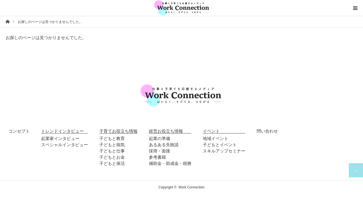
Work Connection (191, 187)
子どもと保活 (112, 163)
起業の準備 (159, 138)
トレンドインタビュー (62, 131)
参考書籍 (157, 157)
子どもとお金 (112, 157)
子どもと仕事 (112, 150)
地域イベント (215, 138)
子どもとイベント (220, 144)
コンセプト (19, 131)
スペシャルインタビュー (64, 144)
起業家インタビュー (60, 138)
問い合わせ (267, 131)
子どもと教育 (112, 138)
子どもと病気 (112, 144)
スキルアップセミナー (224, 150)
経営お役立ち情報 (166, 131)
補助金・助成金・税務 (170, 163)
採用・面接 (159, 150)
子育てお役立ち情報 (118, 131)
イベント (211, 131)
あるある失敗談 (164, 144)
